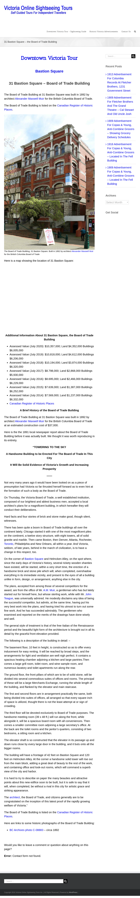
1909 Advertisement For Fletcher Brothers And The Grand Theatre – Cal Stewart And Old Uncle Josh (120, 105)
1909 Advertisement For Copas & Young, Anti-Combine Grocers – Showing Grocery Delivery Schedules (120, 129)
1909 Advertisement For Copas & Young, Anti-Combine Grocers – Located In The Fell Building (120, 175)
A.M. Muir (49, 590)
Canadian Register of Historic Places (32, 403)
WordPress (73, 892)
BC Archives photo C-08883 (26, 830)
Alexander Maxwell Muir (29, 98)
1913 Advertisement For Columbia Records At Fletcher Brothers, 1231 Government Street (119, 82)
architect (15, 797)
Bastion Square (34, 558)
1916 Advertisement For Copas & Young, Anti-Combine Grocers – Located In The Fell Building (120, 152)
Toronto (8, 543)
